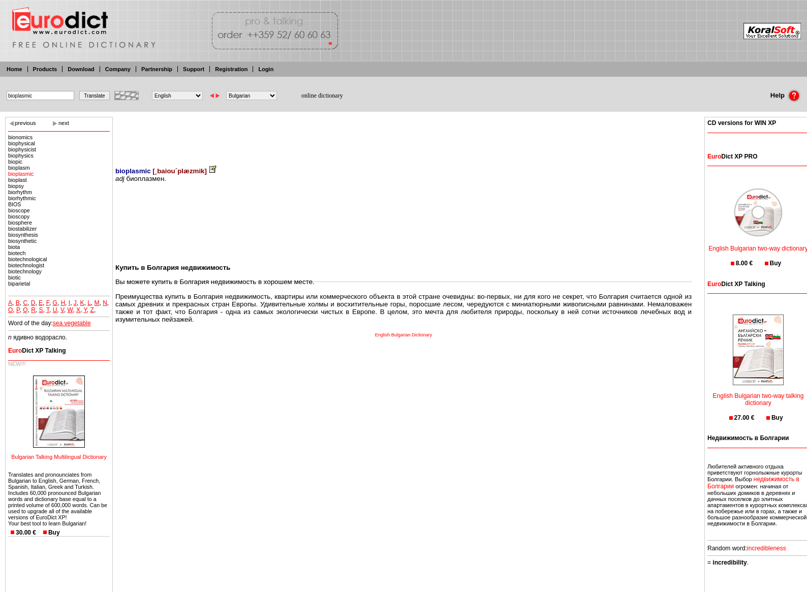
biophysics (21, 155)
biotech (16, 253)
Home (14, 69)
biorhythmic (22, 198)
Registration (231, 69)
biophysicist (22, 149)
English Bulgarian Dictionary (403, 334)
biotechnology (25, 271)
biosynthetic (22, 241)
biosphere (20, 223)
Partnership (156, 69)
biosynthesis (23, 235)
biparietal (19, 284)
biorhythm (20, 192)
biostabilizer (22, 229)
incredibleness (766, 548)
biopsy (16, 186)
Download (81, 69)
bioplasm (19, 168)
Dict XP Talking (37, 350)
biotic (14, 277)
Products (45, 69)
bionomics (20, 137)
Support (193, 69)
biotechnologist (26, 265)
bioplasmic (21, 174)
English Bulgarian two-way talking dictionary (758, 393)
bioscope (19, 210)
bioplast (17, 180)
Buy (54, 532)
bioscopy (18, 216)
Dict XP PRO (732, 156)
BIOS (14, 204)
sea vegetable (72, 323)
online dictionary (322, 95)
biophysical (21, 143)
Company (118, 69)
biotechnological (27, 259)
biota (14, 247)
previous (25, 123)
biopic (15, 162)
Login (265, 69)
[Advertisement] (403, 134)
